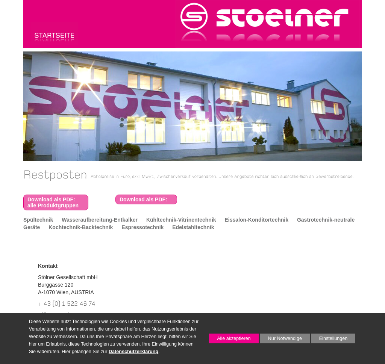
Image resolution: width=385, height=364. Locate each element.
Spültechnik (38, 220)
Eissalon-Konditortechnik (256, 220)
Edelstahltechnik (193, 227)
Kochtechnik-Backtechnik (81, 227)
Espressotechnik (142, 227)
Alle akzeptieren (230, 338)
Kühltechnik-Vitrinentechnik (181, 220)
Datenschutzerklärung (133, 351)
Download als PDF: (143, 199)
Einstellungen (329, 339)
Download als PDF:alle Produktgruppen (53, 202)
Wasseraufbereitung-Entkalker (100, 220)
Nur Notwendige (281, 339)
